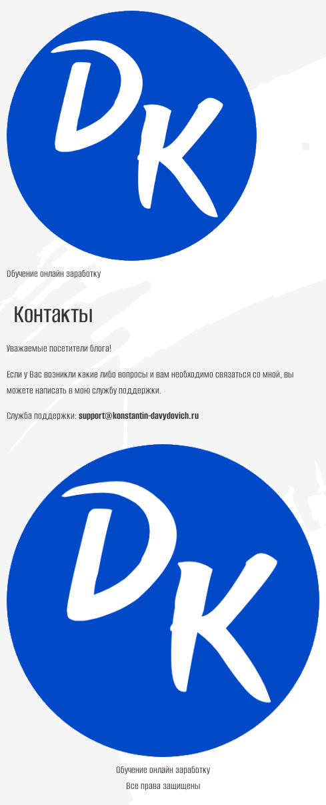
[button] (305, 146)
